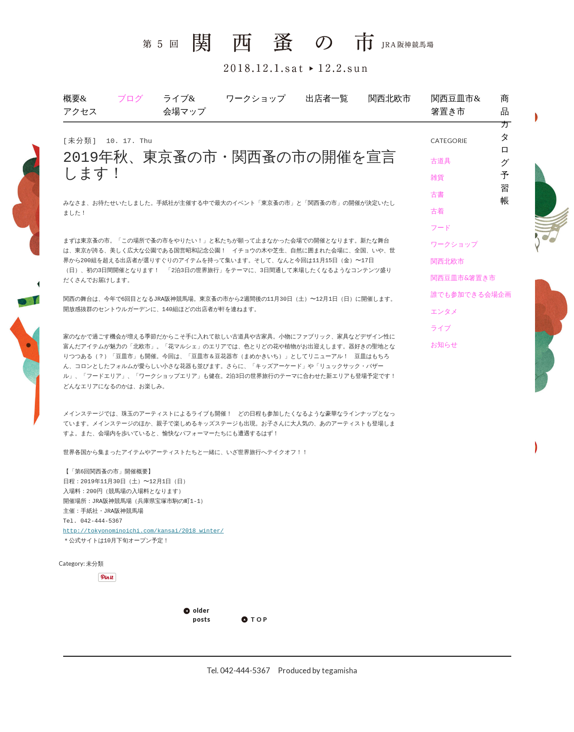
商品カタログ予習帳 (505, 149)
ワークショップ (255, 98)
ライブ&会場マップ (184, 105)
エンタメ (444, 311)
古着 (437, 211)
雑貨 (437, 177)
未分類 (95, 563)
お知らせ (444, 344)
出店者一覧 (327, 98)
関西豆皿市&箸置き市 (455, 105)
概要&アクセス (80, 105)
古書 (437, 194)
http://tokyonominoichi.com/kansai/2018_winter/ (143, 531)
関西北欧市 (389, 98)
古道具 (441, 160)
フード (441, 227)
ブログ (130, 98)
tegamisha (339, 670)
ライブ (441, 328)
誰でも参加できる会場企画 (471, 294)
